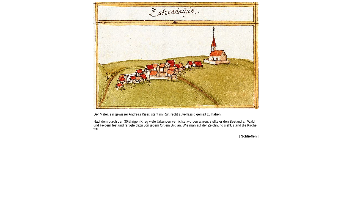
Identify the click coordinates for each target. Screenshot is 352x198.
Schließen (249, 136)
